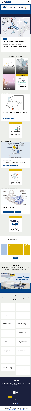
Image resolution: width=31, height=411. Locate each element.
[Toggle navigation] (28, 1)
